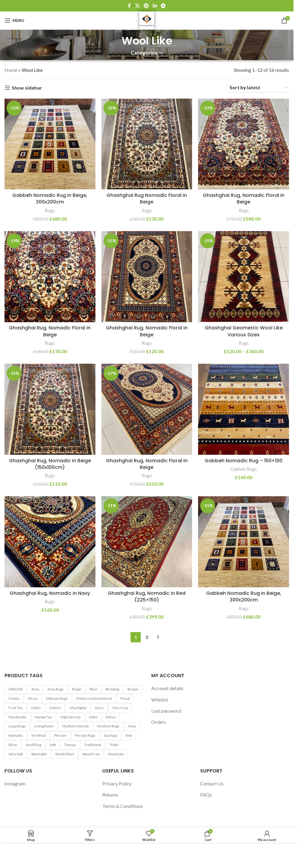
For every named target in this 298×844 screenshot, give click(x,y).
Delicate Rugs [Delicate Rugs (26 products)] (57, 698)
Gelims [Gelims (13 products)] (55, 707)
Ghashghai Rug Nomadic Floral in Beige (147, 198)
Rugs (50, 210)
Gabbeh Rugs (243, 469)
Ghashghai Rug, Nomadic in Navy (50, 593)
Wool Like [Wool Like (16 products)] (116, 754)
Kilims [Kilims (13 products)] (111, 717)
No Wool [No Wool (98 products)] (39, 735)
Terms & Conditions (122, 806)
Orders (158, 722)
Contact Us (212, 783)
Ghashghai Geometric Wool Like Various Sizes (244, 331)
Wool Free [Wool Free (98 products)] (91, 754)
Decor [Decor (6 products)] (33, 698)
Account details (167, 688)
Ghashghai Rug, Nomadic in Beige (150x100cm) (50, 464)
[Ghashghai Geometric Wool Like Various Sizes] (243, 276)
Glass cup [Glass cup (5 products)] (120, 707)
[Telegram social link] (163, 5)
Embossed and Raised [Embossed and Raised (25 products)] (94, 698)
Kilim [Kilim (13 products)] (93, 717)
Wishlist (159, 699)
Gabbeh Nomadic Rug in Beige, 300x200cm (49, 198)
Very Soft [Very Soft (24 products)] (15, 754)
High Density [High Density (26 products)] (70, 717)
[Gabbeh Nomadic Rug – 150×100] (243, 409)
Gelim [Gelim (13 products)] (36, 707)
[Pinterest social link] (146, 5)
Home (11, 70)
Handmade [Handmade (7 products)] (17, 717)
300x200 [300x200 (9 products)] (15, 689)
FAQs (206, 794)
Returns (110, 794)
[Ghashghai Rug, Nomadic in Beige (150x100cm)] (50, 409)
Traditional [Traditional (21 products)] (92, 744)
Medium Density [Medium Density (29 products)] (75, 726)
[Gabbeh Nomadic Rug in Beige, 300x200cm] (50, 144)
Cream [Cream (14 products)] (14, 698)
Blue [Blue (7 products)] (93, 689)
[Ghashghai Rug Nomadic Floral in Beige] (146, 144)
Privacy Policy (117, 783)
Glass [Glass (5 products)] (99, 707)
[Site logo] (146, 20)
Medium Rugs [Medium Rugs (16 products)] (108, 726)
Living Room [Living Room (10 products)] (44, 726)
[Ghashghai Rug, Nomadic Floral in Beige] (243, 144)
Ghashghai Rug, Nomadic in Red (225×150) (146, 596)
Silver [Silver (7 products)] (12, 744)
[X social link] (137, 5)
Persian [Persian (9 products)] (60, 735)
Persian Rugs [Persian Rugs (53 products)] (85, 735)
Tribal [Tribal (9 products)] (114, 744)
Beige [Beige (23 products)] (76, 689)
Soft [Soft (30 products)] (53, 744)
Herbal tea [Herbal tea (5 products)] (43, 717)
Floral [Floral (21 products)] (125, 698)
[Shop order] (259, 87)
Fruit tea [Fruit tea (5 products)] (15, 707)
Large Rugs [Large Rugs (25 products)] (17, 726)
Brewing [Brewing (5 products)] (112, 689)
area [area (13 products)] (35, 689)
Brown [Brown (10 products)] (133, 689)
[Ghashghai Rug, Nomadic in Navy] (50, 542)
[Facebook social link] (129, 5)
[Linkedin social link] (155, 5)
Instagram (15, 783)
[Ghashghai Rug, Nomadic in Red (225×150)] (146, 542)
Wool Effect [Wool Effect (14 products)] (64, 754)
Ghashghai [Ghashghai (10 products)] (77, 707)
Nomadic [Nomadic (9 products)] (15, 735)
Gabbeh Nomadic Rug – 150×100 (243, 460)
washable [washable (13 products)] (39, 754)
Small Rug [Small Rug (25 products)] (33, 744)
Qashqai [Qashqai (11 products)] (110, 735)
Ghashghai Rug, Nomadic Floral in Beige (243, 198)
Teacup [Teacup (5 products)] (70, 744)
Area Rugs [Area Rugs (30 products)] (55, 689)
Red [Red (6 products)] (129, 735)
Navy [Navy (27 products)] (132, 726)
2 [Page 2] (147, 637)
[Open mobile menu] (14, 20)
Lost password (166, 711)
